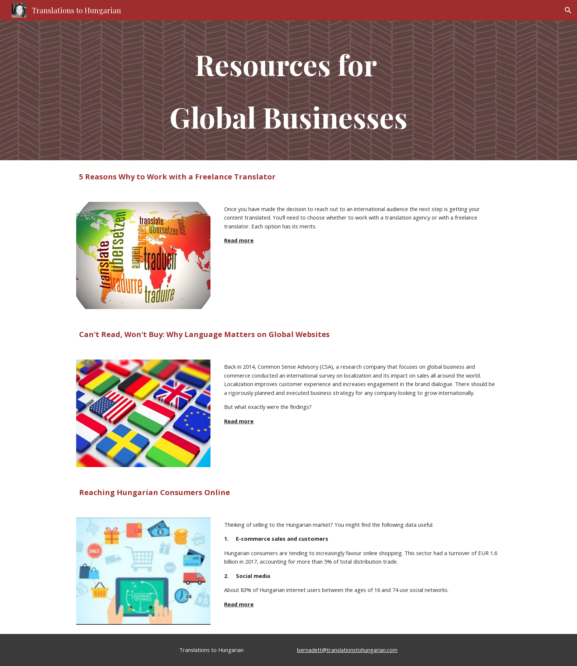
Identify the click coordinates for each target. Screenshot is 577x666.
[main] (288, 90)
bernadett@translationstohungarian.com (347, 649)
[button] (568, 10)
